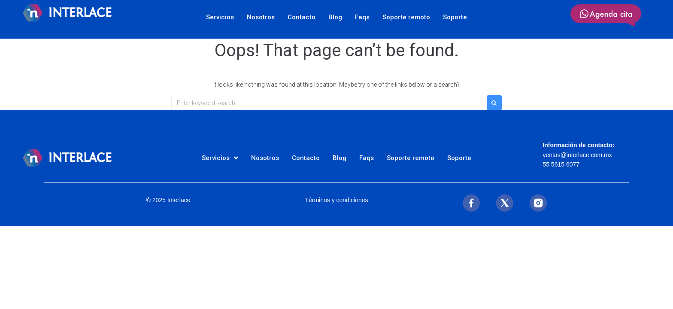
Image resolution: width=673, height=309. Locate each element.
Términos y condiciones (336, 200)
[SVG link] (605, 15)
